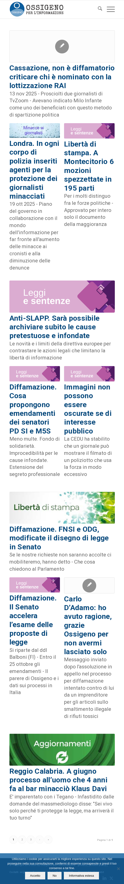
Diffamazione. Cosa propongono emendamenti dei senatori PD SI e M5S (33, 409)
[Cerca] (97, 9)
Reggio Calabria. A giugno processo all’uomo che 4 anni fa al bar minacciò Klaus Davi (58, 780)
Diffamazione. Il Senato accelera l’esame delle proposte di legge (33, 620)
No (54, 875)
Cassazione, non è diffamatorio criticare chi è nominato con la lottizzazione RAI (62, 77)
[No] (118, 868)
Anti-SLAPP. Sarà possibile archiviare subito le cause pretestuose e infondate (54, 327)
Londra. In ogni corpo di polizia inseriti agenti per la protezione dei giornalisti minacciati (34, 169)
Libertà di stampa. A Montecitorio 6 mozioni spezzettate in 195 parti (89, 166)
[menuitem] (97, 9)
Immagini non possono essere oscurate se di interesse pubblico (88, 409)
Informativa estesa (81, 875)
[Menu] (108, 9)
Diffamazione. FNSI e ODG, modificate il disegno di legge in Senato (59, 538)
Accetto (35, 875)
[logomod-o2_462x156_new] (51, 9)
